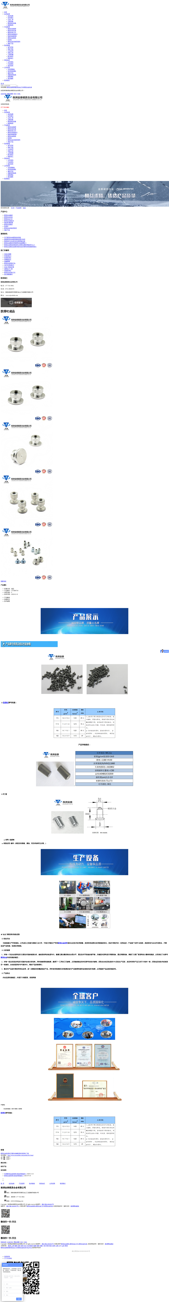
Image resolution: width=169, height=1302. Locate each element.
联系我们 (7, 80)
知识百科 (10, 65)
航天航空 (10, 56)
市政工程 (10, 52)
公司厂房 (10, 19)
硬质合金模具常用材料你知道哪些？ (15, 243)
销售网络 (10, 76)
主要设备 (10, 21)
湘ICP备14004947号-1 (12, 1206)
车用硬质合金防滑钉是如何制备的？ (15, 1174)
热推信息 (3, 1242)
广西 (44, 1245)
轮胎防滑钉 (7, 257)
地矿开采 (10, 49)
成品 (24, 208)
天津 (28, 1245)
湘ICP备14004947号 (48, 1204)
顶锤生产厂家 (8, 269)
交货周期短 (11, 69)
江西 (56, 1245)
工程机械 (10, 54)
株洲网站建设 (75, 1206)
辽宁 (60, 1245)
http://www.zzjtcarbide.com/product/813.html (20, 1155)
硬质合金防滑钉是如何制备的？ (14, 1175)
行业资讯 (10, 63)
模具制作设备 (12, 23)
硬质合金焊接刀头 (9, 263)
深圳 (22, 1245)
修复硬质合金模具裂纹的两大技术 (14, 239)
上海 (12, 1245)
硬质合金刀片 (12, 32)
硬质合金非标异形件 (14, 41)
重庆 (31, 1245)
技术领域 (7, 45)
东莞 (19, 1245)
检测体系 (10, 25)
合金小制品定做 (9, 267)
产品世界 (7, 27)
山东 (63, 1245)
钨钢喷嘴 (7, 261)
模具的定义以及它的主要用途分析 (14, 241)
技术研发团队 (12, 71)
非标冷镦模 (7, 254)
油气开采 (10, 47)
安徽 (41, 1245)
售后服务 (10, 78)
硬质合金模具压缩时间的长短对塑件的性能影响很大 (20, 246)
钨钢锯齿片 (7, 259)
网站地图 (10, 93)
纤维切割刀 (7, 256)
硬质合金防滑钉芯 (6, 1153)
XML (19, 93)
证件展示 (10, 17)
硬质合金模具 (12, 38)
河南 (47, 1245)
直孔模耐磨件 (8, 274)
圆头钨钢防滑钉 (17, 1153)
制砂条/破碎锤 (12, 36)
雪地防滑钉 (7, 270)
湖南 (15, 1245)
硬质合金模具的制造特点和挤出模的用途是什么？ (19, 245)
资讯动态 (7, 60)
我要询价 (3, 581)
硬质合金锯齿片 (13, 34)
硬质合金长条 (12, 30)
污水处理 (10, 51)
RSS (15, 93)
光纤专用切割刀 (9, 265)
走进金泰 (7, 14)
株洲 (9, 1245)
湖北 (50, 1245)
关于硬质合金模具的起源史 (12, 237)
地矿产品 (10, 43)
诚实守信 (10, 73)
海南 (37, 1245)
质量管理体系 (12, 75)
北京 (25, 1245)
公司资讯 (10, 62)
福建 (34, 1245)
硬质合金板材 (12, 28)
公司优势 (7, 67)
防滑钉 (10, 39)
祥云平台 (29, 1247)
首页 (5, 12)
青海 (66, 1245)
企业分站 (3, 93)
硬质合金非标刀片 (9, 272)
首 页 (12, 208)
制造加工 (10, 58)
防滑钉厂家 (25, 1153)
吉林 (53, 1245)
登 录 (2, 83)
